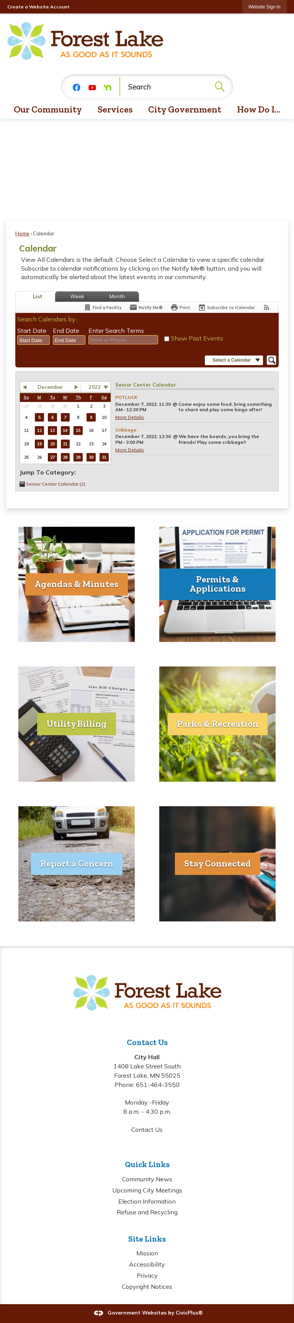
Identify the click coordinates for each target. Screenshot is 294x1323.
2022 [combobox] (94, 387)
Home (22, 233)
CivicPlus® (189, 1313)
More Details (129, 417)
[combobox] (33, 340)
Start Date (31, 330)
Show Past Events (197, 338)
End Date (66, 330)
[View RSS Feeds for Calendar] (267, 307)
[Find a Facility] (102, 307)
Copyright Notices (147, 1286)
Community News (147, 1179)
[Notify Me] (146, 307)
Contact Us (147, 1129)
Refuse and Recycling (147, 1212)
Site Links (147, 1239)
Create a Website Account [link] (38, 7)
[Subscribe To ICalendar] (226, 307)
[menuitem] (48, 110)
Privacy (147, 1275)
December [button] (50, 387)
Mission (147, 1253)
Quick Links (147, 1164)
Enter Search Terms (116, 330)
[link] (264, 6)
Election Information (147, 1201)
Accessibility (147, 1264)
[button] (219, 86)
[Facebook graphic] (76, 86)
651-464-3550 (158, 1084)
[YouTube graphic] (92, 86)
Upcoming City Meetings (147, 1190)
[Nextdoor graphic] (107, 86)
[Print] (180, 307)
